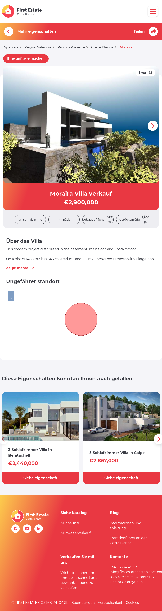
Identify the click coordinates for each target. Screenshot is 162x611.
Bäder (64, 219)
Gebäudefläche (98, 219)
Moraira (126, 47)
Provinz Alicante (71, 47)
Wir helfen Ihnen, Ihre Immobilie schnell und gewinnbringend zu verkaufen (79, 580)
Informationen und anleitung (125, 525)
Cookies (132, 603)
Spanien (11, 47)
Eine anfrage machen (26, 58)
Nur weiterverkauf (75, 533)
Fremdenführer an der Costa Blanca (128, 540)
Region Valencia (37, 47)
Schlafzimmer (30, 219)
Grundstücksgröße (131, 219)
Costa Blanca (102, 47)
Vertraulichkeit (110, 603)
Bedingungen (83, 603)
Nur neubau (70, 523)
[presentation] (153, 126)
